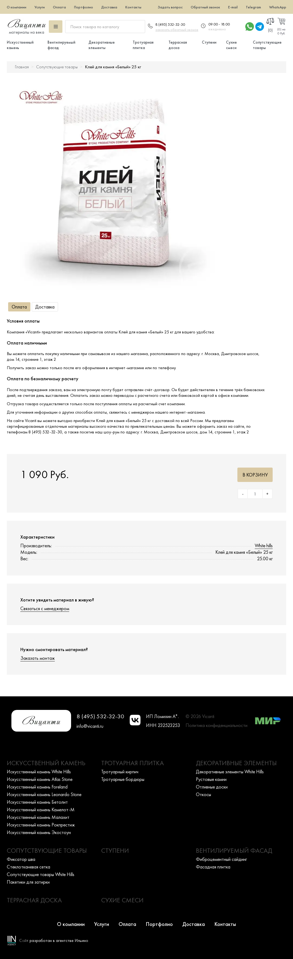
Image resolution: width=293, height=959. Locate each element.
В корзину (255, 475)
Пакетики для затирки (28, 882)
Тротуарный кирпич (119, 771)
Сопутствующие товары (57, 67)
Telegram (253, 7)
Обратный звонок (205, 7)
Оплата (59, 7)
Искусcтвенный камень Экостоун (39, 832)
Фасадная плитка (213, 867)
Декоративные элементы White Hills (230, 771)
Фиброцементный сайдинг (221, 859)
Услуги (39, 7)
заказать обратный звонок (176, 29)
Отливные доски (212, 787)
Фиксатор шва (21, 859)
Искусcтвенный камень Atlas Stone (39, 779)
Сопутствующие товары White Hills (40, 874)
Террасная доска (177, 45)
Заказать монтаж (37, 658)
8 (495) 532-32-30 (170, 24)
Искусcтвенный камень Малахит (38, 817)
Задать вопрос (170, 7)
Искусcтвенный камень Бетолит (37, 802)
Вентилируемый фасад (234, 850)
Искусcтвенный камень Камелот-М (41, 809)
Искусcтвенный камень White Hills (39, 771)
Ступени (209, 42)
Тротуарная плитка (143, 45)
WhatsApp (277, 7)
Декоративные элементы (101, 45)
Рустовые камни (211, 779)
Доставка (109, 7)
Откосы (203, 794)
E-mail (233, 7)
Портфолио (83, 7)
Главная (22, 67)
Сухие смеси (231, 45)
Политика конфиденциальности (216, 725)
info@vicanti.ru (90, 726)
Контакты (133, 7)
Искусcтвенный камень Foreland (37, 787)
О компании (16, 7)
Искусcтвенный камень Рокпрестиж (41, 825)
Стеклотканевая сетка (28, 867)
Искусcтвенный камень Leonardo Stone (44, 794)
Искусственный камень (46, 763)
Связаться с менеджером (44, 608)
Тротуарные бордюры (122, 779)
